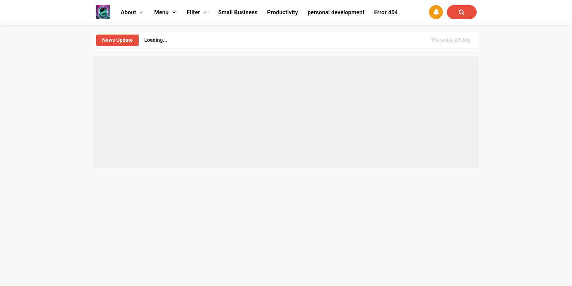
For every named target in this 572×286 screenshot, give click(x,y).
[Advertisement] (286, 112)
